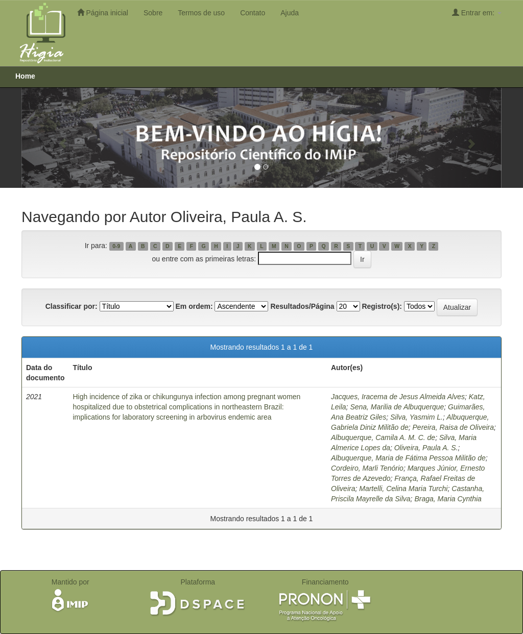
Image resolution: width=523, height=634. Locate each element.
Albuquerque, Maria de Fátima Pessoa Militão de (408, 458)
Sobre (153, 13)
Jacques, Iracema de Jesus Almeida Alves (398, 397)
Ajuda (289, 13)
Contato (252, 13)
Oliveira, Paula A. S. (426, 448)
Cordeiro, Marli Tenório (367, 468)
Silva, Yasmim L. (416, 417)
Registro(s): (382, 306)
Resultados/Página (302, 306)
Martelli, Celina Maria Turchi (403, 488)
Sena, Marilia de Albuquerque (397, 407)
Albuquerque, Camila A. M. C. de (383, 437)
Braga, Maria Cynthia (448, 499)
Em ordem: (193, 306)
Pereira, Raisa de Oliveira (453, 427)
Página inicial (102, 12)
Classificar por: (71, 306)
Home (25, 76)
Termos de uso (201, 13)
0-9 (116, 246)
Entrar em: (477, 12)
